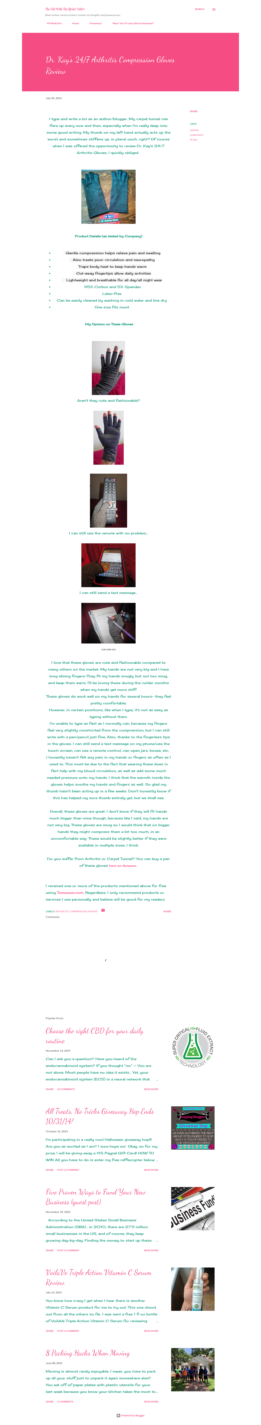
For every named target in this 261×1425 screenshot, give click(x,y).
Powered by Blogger (130, 1415)
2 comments (65, 1401)
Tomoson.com (70, 892)
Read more (151, 1089)
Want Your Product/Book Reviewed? (131, 23)
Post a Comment (68, 1169)
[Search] (199, 9)
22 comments (66, 1089)
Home (73, 23)
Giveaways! (93, 23)
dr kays (193, 139)
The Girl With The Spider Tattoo (65, 9)
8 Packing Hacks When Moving (88, 1353)
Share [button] (194, 111)
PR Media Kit (52, 23)
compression (196, 134)
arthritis (194, 130)
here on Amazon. (123, 865)
